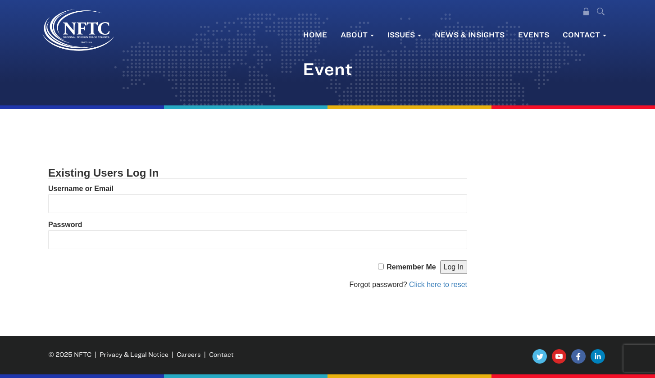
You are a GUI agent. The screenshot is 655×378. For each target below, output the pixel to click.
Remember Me (411, 267)
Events (533, 34)
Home (315, 34)
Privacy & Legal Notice (134, 354)
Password (65, 224)
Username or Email (81, 188)
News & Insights (470, 34)
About (357, 34)
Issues (404, 34)
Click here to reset (438, 284)
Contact (584, 34)
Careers (189, 354)
